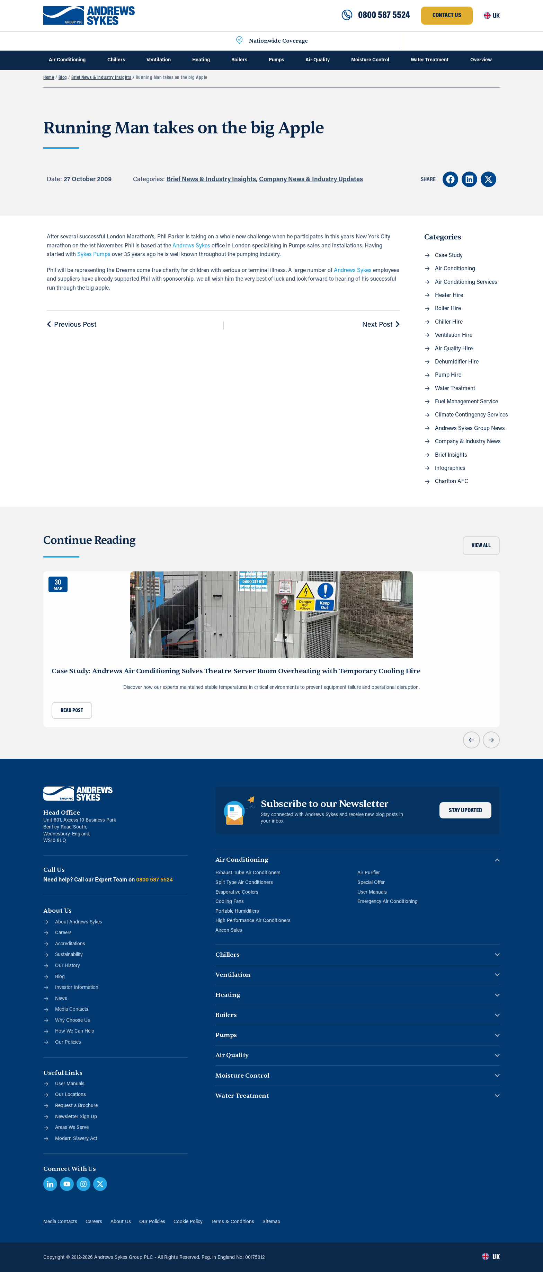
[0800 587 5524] (347, 15)
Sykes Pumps (93, 254)
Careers (94, 1222)
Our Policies (152, 1222)
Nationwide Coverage (278, 40)
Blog (63, 77)
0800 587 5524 (384, 15)
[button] (450, 179)
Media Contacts (60, 1222)
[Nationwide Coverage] (239, 41)
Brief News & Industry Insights (101, 77)
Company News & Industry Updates (311, 179)
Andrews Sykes (191, 246)
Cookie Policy (188, 1222)
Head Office (61, 813)
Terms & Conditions (232, 1222)
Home (48, 77)
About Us (120, 1222)
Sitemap (271, 1222)
